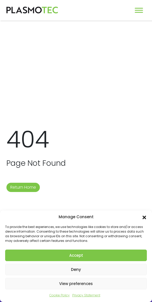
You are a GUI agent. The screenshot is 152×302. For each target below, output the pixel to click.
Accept (76, 255)
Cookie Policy (59, 295)
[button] (144, 216)
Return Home (23, 187)
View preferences (76, 283)
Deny (76, 269)
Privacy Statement (86, 295)
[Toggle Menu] (139, 10)
